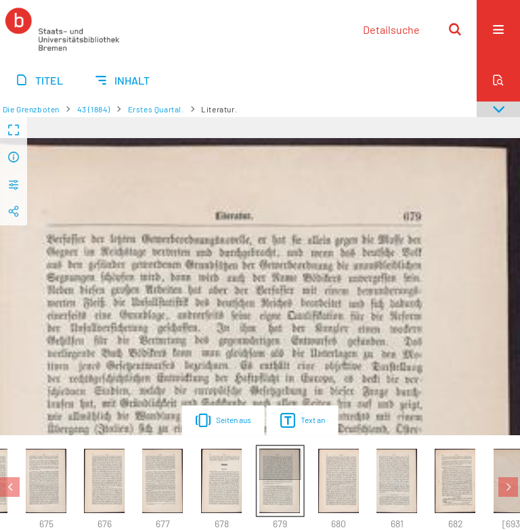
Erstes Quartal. (156, 109)
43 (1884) (93, 109)
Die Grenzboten (31, 109)
